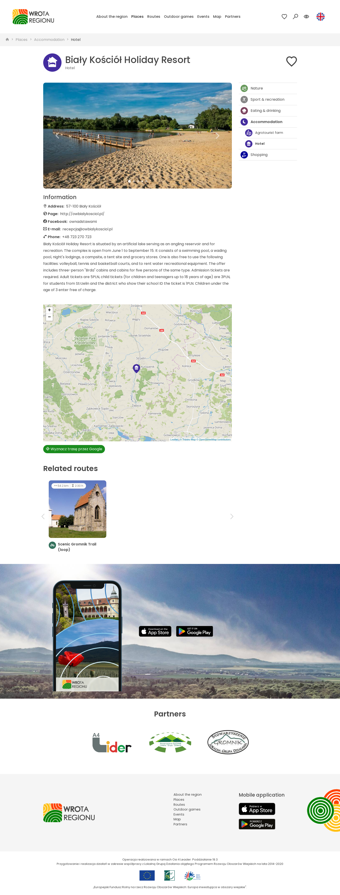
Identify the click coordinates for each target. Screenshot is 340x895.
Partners (233, 16)
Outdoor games (179, 16)
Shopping (254, 154)
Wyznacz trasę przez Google (74, 449)
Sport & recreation (262, 99)
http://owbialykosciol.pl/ (82, 213)
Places (137, 16)
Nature (252, 88)
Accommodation (49, 39)
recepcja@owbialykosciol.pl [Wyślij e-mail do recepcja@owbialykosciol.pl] (87, 229)
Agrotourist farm (264, 133)
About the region (112, 16)
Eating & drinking (261, 110)
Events (203, 16)
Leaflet (174, 439)
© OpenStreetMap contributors (213, 439)
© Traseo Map (188, 439)
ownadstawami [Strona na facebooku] (83, 221)
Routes (153, 16)
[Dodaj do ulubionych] (291, 62)
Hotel (75, 39)
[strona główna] (7, 39)
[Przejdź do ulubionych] (284, 17)
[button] (57, 136)
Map (217, 16)
